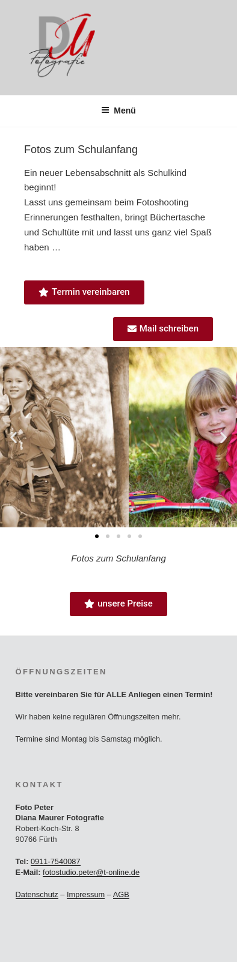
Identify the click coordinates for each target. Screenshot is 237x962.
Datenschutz (37, 894)
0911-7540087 (56, 861)
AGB (121, 894)
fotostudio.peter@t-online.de (91, 872)
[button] (13, 437)
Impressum (86, 894)
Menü (118, 110)
